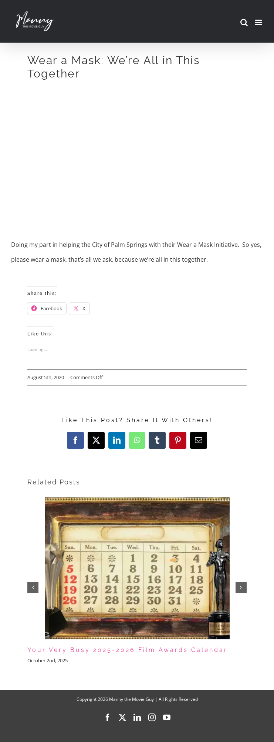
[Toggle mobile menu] (259, 22)
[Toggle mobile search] (244, 22)
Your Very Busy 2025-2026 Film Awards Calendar (127, 649)
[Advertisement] (137, 144)
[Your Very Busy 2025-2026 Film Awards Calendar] (137, 501)
